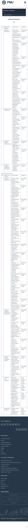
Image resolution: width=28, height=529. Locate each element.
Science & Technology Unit (17, 7)
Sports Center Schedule (6, 444)
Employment (14, 495)
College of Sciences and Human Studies (10, 470)
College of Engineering (6, 460)
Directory (3, 480)
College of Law (4, 466)
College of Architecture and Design (9, 468)
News (2, 450)
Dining (2, 448)
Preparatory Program (6, 472)
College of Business (5, 464)
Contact (14, 503)
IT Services (3, 484)
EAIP (2, 482)
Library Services (4, 486)
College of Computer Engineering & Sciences (11, 462)
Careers (2, 440)
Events (2, 452)
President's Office (5, 446)
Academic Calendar (5, 438)
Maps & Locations (14, 499)
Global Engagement (5, 442)
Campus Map (4, 478)
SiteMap (3, 488)
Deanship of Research (9, 7)
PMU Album (3, 453)
